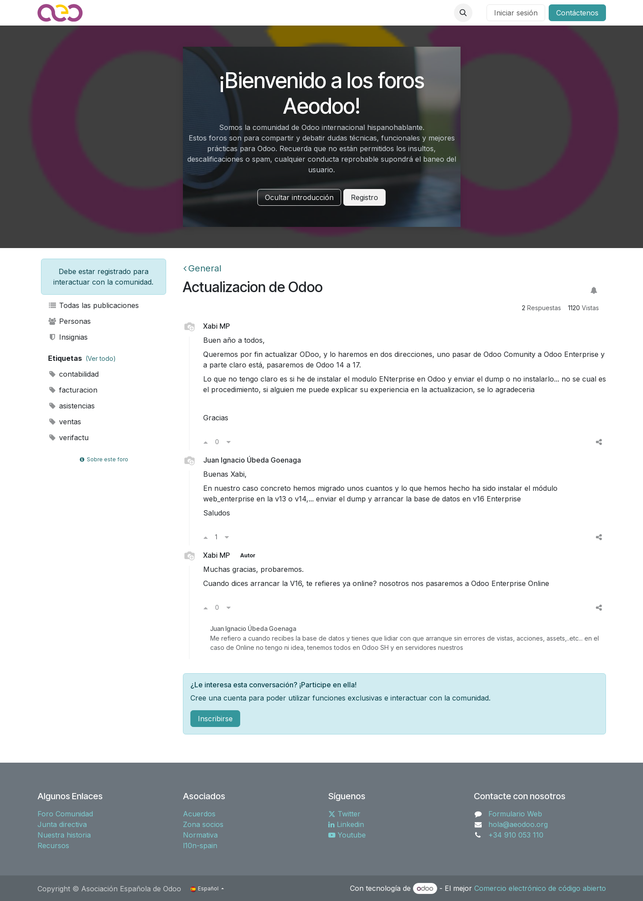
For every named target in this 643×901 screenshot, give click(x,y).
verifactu (68, 437)
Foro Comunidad (65, 813)
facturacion (73, 390)
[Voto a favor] (206, 442)
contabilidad (73, 374)
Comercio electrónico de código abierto (540, 888)
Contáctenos (577, 12)
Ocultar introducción (299, 197)
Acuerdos (199, 813)
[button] (463, 13)
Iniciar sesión (516, 12)
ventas (65, 421)
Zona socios (203, 824)
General (202, 268)
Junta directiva (62, 824)
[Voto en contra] (228, 442)
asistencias (71, 405)
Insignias (68, 337)
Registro (364, 197)
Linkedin (346, 824)
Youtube (347, 835)
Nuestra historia (64, 835)
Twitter (344, 813)
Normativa (200, 835)
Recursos (53, 845)
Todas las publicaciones (93, 305)
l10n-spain (200, 845)
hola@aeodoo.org (518, 824)
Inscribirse (215, 718)
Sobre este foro (103, 459)
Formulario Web (515, 813)
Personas (69, 321)
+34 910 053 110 (515, 835)
